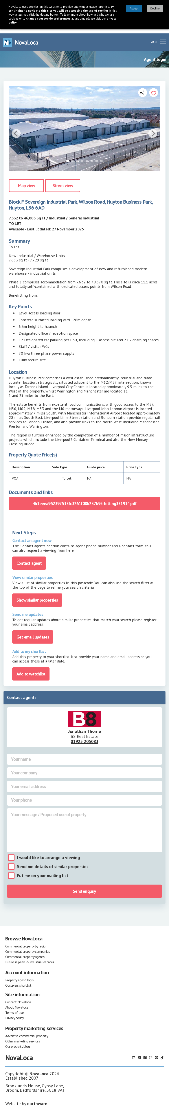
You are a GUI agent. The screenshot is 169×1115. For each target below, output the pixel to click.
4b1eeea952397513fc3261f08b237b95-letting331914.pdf (84, 499)
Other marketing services (22, 1036)
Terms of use (14, 1008)
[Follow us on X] (139, 1053)
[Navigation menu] (163, 37)
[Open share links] (142, 88)
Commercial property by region (26, 941)
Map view (26, 181)
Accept (134, 8)
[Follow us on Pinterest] (156, 1053)
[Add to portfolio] (153, 88)
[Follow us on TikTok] (162, 1053)
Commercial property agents (25, 952)
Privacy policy (14, 1013)
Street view (63, 181)
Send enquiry (84, 886)
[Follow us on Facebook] (145, 1053)
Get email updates (33, 632)
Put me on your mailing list (42, 871)
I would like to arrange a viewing (48, 852)
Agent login (155, 55)
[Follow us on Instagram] (150, 1053)
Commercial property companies (27, 947)
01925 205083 (84, 737)
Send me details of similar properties (52, 862)
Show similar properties (37, 595)
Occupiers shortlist (18, 980)
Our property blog (17, 1042)
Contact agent (29, 558)
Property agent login (19, 975)
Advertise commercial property (26, 1031)
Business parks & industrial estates (29, 957)
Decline (155, 8)
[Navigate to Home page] (20, 37)
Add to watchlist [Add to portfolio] (31, 669)
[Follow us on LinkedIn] (133, 1053)
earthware (37, 1099)
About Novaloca (16, 1002)
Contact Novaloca (18, 997)
